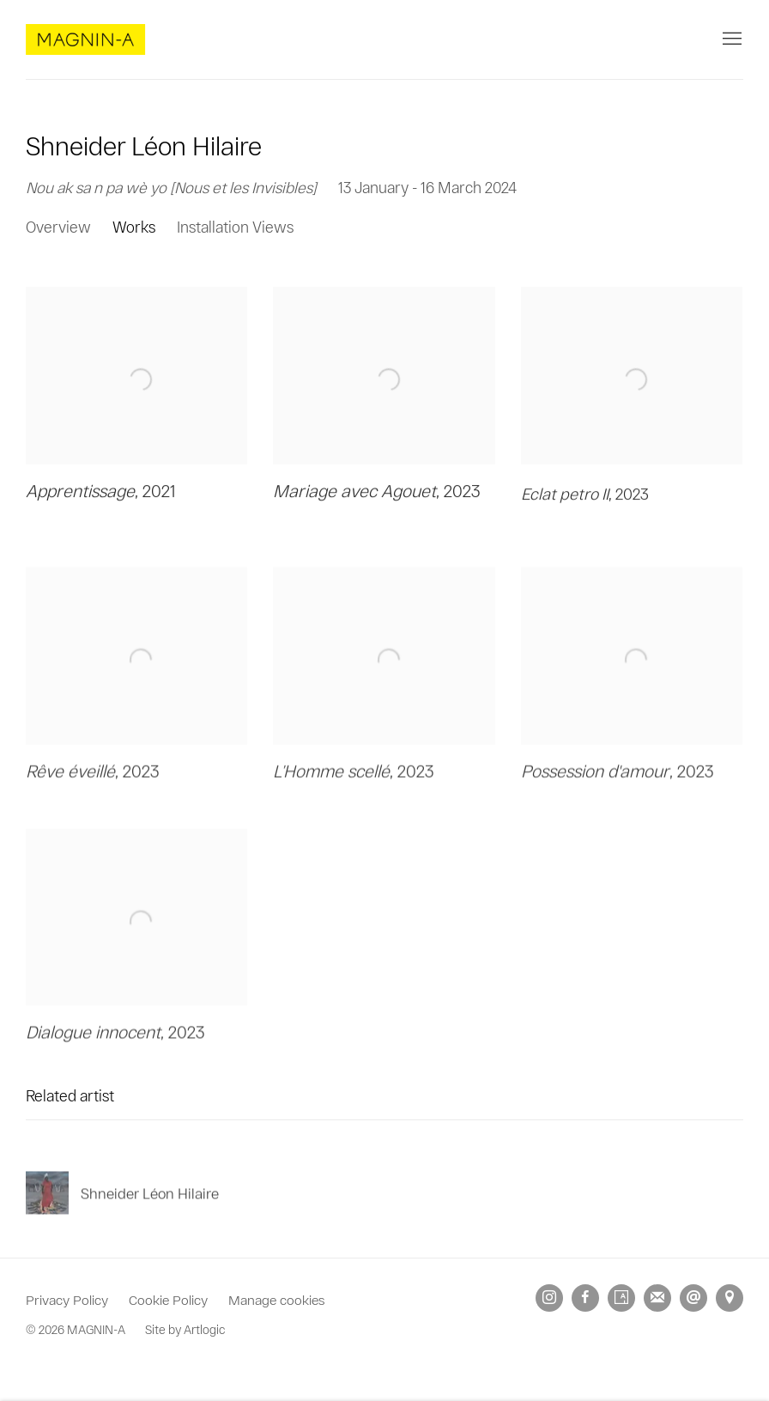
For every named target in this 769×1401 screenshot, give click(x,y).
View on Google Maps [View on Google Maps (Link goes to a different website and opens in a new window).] (729, 1298)
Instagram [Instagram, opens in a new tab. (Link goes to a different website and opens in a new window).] (549, 1298)
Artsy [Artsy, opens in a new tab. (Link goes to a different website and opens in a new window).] (621, 1298)
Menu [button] (730, 39)
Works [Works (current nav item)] (133, 226)
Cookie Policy (168, 1299)
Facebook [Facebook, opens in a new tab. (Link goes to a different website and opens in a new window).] (585, 1298)
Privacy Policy (67, 1299)
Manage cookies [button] (276, 1299)
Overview (58, 226)
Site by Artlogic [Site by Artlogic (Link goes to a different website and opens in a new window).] (185, 1329)
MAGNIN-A (86, 39)
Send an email (693, 1298)
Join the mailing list (657, 1298)
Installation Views (235, 226)
